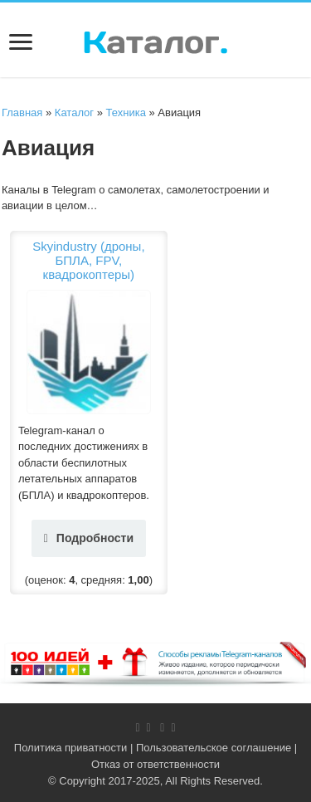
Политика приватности (70, 747)
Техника (126, 112)
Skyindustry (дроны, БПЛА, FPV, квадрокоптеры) (88, 260)
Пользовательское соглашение (213, 747)
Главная (22, 112)
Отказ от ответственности (155, 764)
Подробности (89, 538)
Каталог (74, 112)
